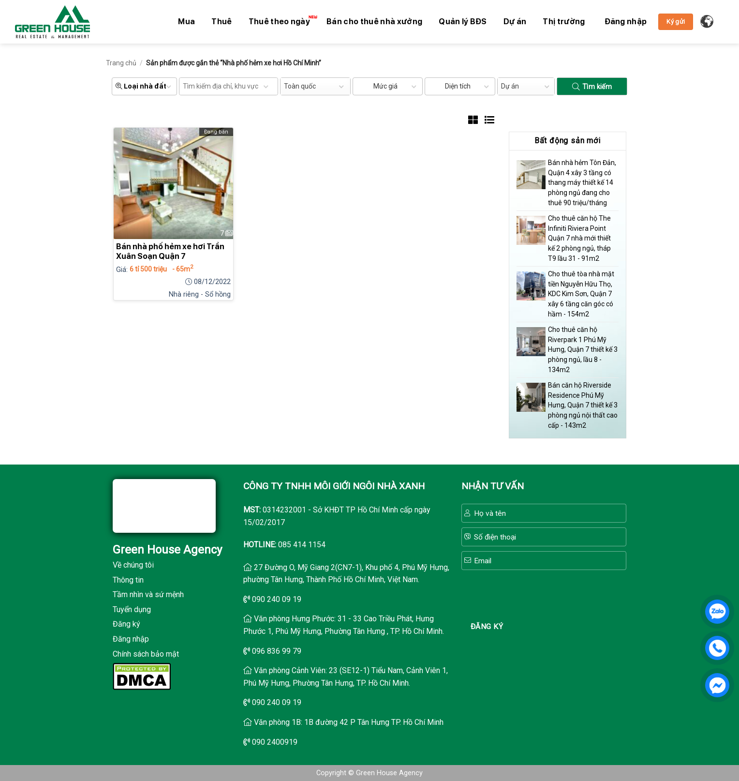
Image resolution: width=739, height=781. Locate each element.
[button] (626, 21)
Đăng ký (126, 624)
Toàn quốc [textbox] (300, 86)
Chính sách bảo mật (146, 654)
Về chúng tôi (133, 565)
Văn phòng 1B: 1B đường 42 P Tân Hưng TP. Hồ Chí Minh (348, 722)
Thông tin (128, 580)
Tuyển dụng (132, 609)
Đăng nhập (131, 639)
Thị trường (564, 21)
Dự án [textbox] (510, 86)
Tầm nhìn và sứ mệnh (148, 594)
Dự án (515, 21)
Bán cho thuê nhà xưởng (374, 21)
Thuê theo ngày (282, 20)
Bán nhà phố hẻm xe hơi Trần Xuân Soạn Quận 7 (170, 251)
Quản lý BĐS (463, 21)
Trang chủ (121, 63)
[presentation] (543, 594)
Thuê (221, 21)
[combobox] (315, 86)
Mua (186, 21)
